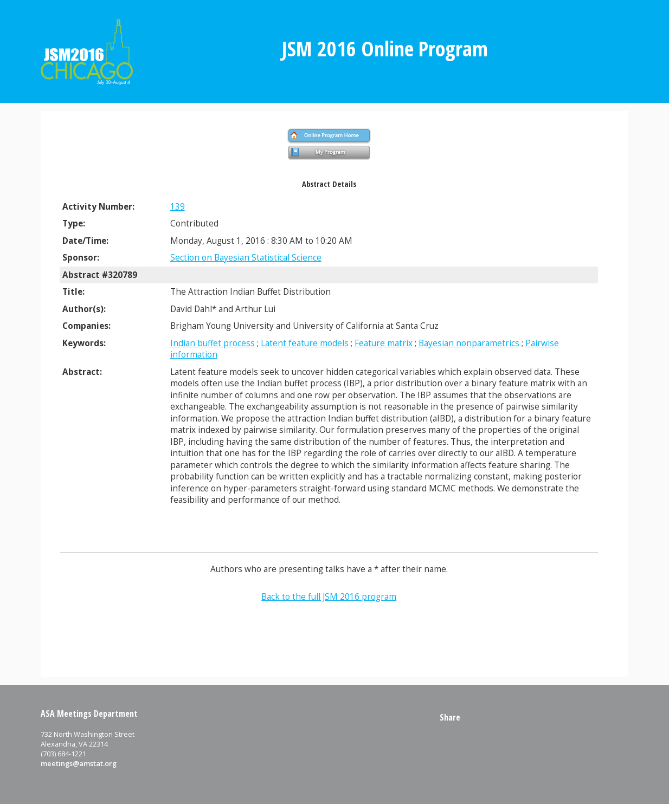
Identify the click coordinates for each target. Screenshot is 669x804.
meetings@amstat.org (79, 763)
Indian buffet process (212, 343)
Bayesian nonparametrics (469, 343)
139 (177, 206)
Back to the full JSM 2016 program (328, 596)
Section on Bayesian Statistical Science (245, 257)
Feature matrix (384, 343)
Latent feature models (305, 343)
